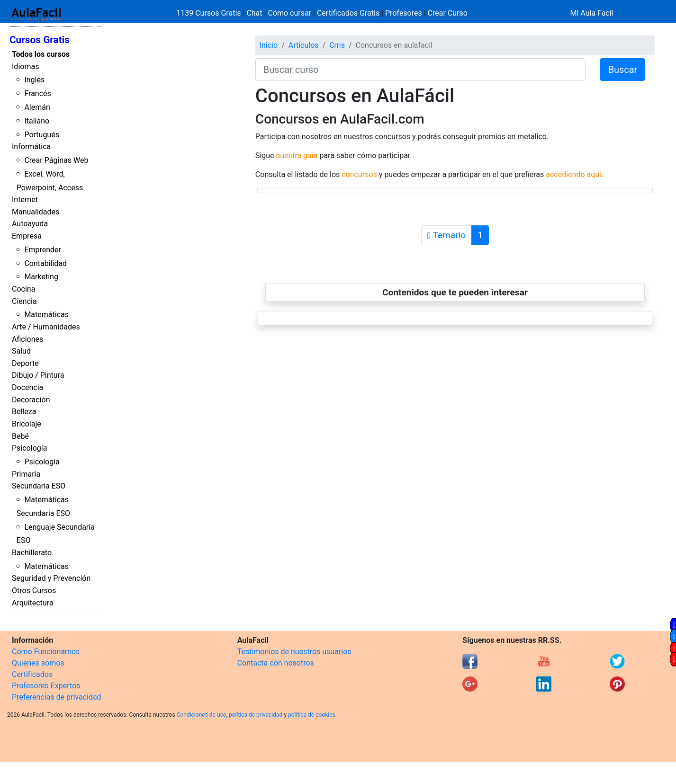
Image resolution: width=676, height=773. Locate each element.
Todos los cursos (41, 54)
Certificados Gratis (348, 13)
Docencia (27, 387)
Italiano (36, 120)
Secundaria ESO (38, 485)
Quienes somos (38, 662)
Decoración (31, 399)
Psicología (29, 448)
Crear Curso (448, 13)
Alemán (37, 107)
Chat (254, 13)
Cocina (23, 288)
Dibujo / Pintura (38, 375)
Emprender (42, 249)
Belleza (24, 411)
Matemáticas (46, 314)
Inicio (269, 45)
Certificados (32, 674)
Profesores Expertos (46, 685)
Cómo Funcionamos (46, 651)
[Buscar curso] (420, 69)
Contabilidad (45, 263)
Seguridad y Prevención (51, 578)
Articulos (303, 45)
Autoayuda (30, 223)
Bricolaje (26, 423)
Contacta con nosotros (275, 662)
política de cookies (311, 714)
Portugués (41, 134)
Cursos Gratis (39, 39)
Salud (21, 351)
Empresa (27, 235)
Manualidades (35, 211)
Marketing (41, 276)
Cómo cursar (289, 13)
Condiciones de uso (201, 714)
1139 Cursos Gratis (209, 13)
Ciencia (24, 301)
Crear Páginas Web (56, 160)
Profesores (403, 13)
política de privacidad (255, 714)
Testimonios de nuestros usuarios (294, 651)
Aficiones (27, 339)
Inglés (34, 79)
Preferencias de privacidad (56, 697)
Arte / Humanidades (46, 326)
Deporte (25, 363)
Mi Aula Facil (591, 13)
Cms (337, 45)
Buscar (622, 69)
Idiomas (25, 66)
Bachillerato (32, 552)
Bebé (20, 436)
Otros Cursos (34, 590)
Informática (31, 146)
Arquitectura (32, 602)
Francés (37, 93)
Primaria (26, 474)
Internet (25, 199)
